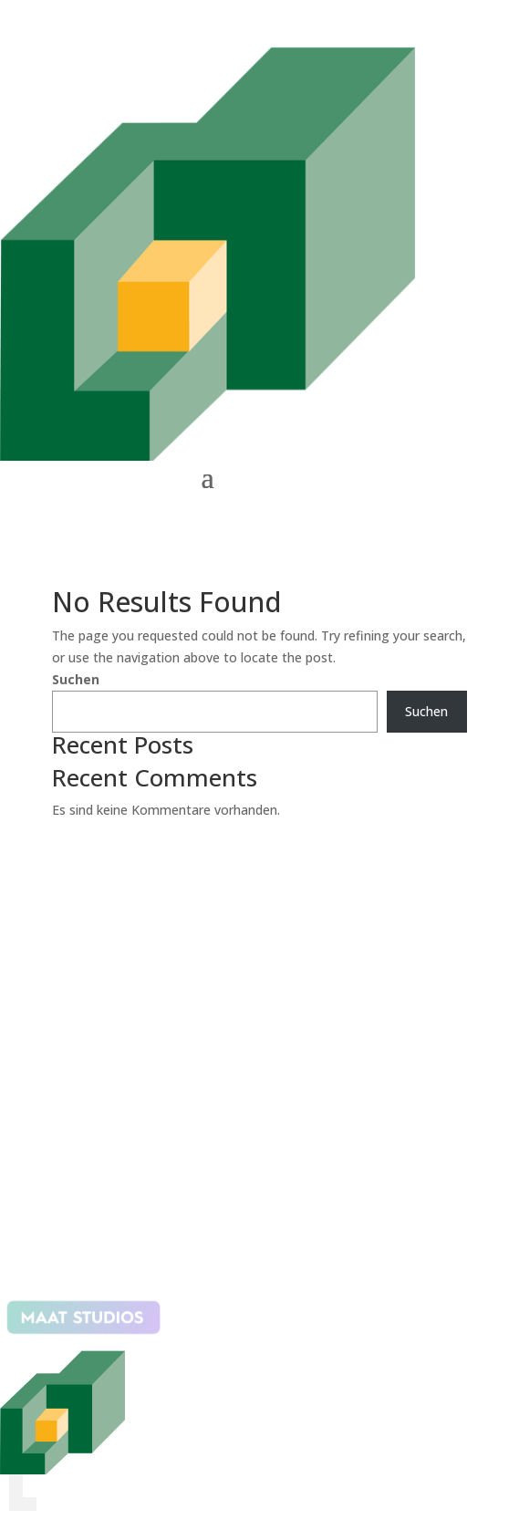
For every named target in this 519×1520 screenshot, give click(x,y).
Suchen (75, 679)
